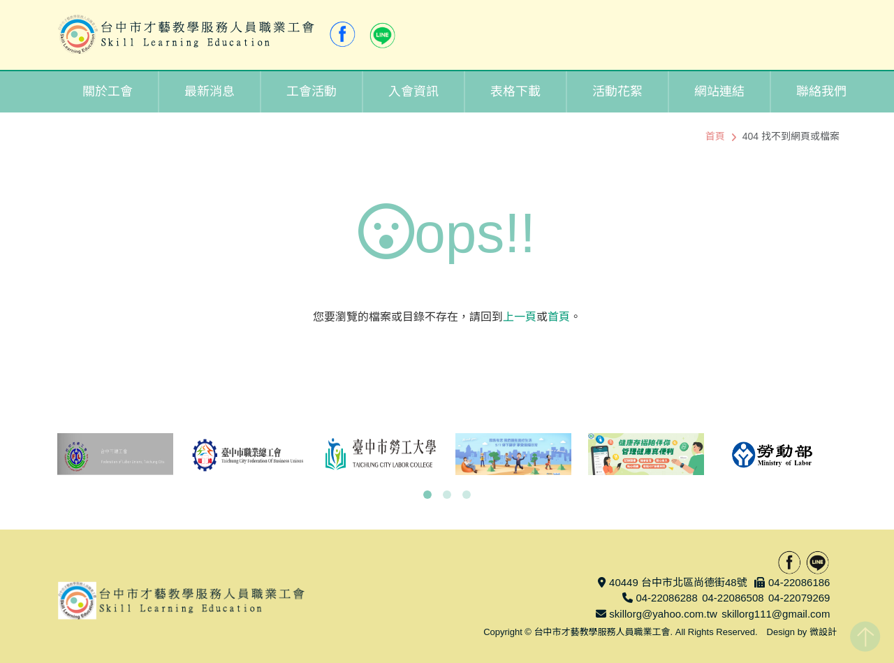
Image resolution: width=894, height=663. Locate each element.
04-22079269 (799, 598)
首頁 (715, 136)
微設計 (823, 632)
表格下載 (515, 92)
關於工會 (107, 92)
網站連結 (719, 92)
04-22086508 (732, 598)
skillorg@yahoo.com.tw (663, 614)
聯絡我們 (821, 92)
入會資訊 (413, 92)
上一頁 (519, 317)
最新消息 (209, 92)
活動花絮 (617, 92)
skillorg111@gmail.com (775, 614)
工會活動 (311, 92)
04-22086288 (666, 598)
